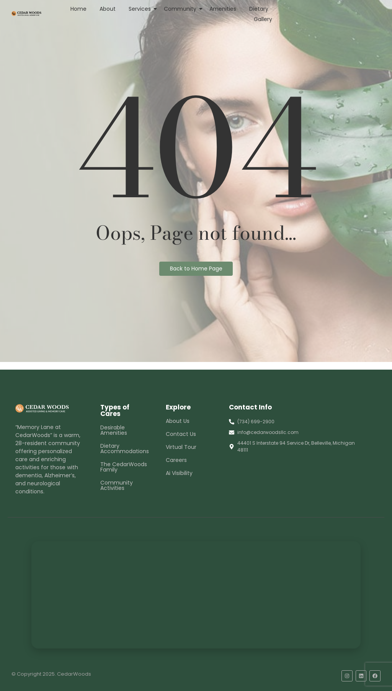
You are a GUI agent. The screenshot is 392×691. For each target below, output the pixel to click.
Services (141, 9)
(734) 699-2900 (255, 421)
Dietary (258, 9)
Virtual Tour (181, 447)
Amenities (222, 9)
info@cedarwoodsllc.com (268, 432)
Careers (176, 460)
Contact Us (181, 434)
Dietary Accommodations (124, 448)
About (108, 9)
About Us (177, 421)
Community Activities (116, 485)
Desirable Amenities (113, 430)
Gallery (263, 19)
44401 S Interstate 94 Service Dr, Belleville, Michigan (296, 443)
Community (181, 9)
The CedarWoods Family (123, 466)
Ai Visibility (179, 473)
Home (78, 9)
